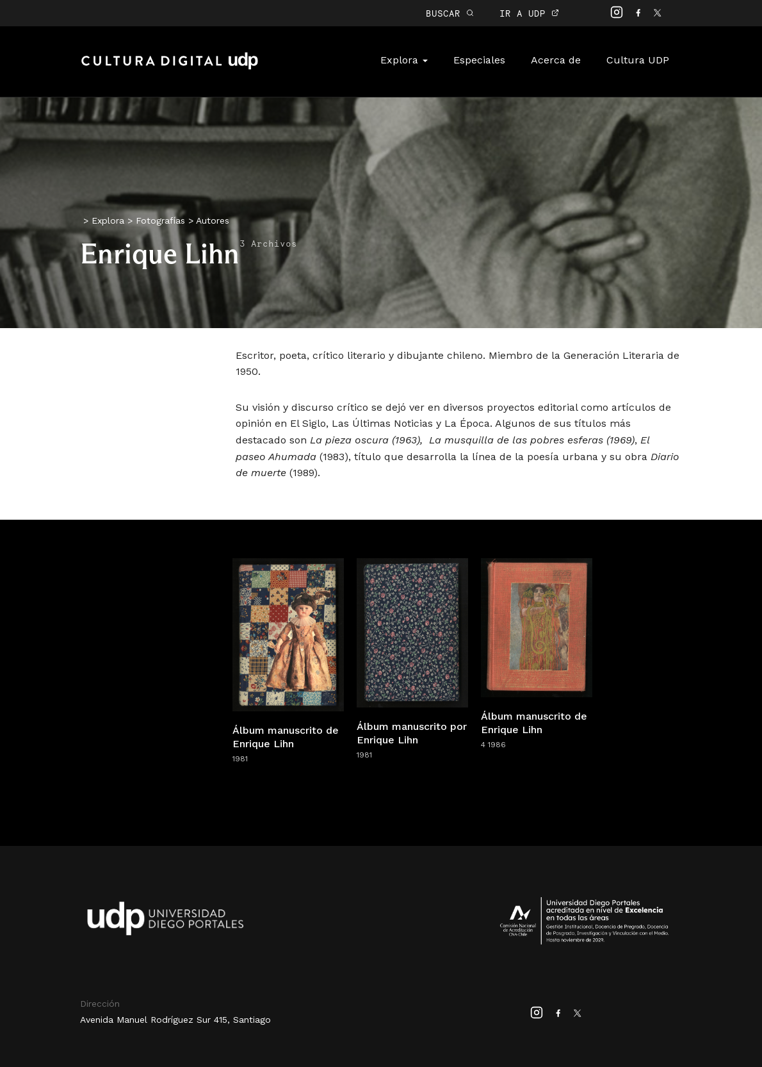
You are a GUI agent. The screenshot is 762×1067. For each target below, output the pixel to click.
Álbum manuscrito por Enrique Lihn (412, 733)
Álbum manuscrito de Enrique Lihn (285, 737)
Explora (404, 60)
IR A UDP (529, 13)
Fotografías (160, 220)
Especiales (479, 60)
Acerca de (556, 60)
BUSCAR (450, 13)
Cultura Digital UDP (169, 68)
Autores (212, 220)
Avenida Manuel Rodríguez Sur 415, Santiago (175, 1019)
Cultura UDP (637, 60)
